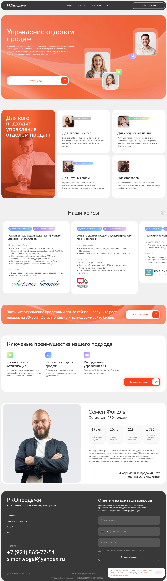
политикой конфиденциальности (129, 550)
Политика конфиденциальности (83, 574)
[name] (129, 520)
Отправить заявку (129, 557)
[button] (148, 6)
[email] (129, 542)
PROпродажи (24, 499)
